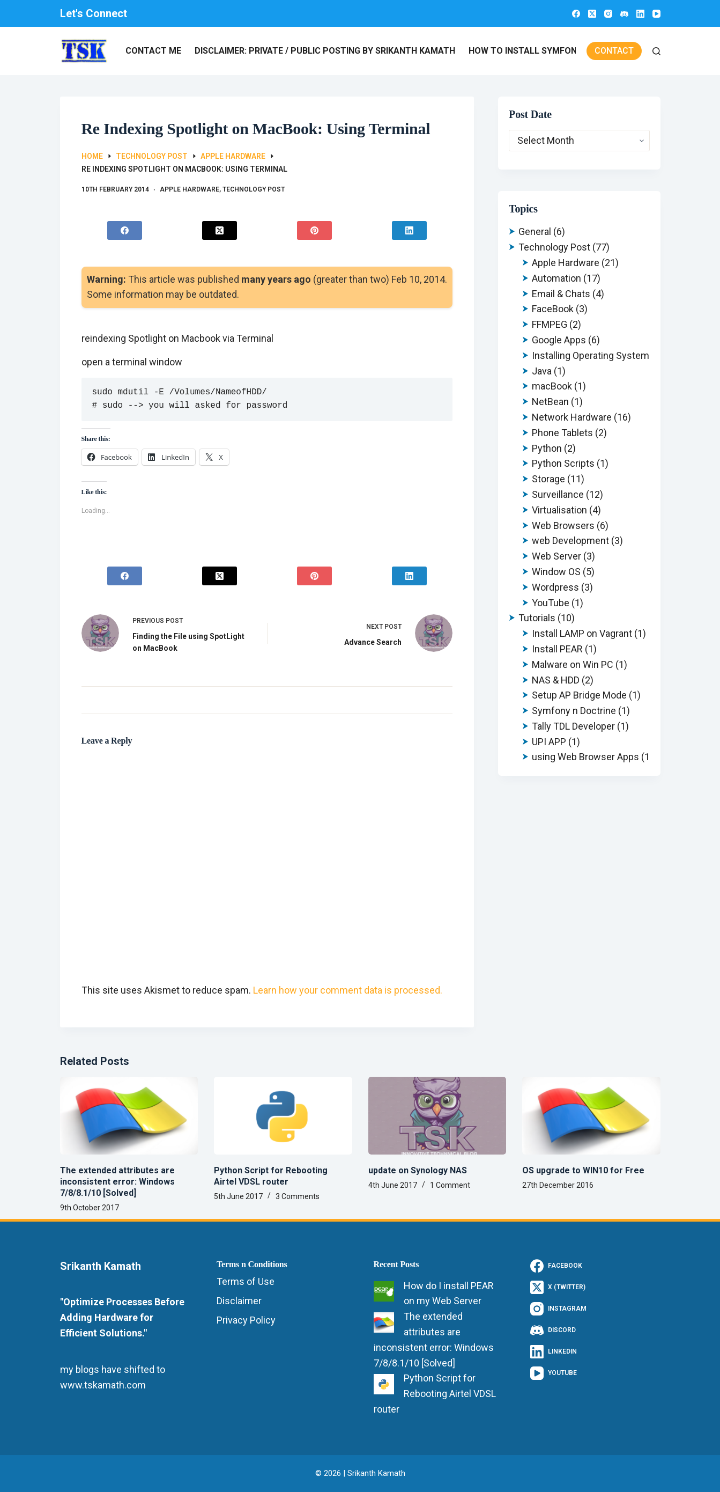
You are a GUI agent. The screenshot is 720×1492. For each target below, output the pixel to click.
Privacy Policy (246, 1320)
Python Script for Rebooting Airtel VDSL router (271, 1176)
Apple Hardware (189, 189)
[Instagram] (608, 14)
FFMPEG (549, 324)
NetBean (550, 401)
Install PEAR (557, 649)
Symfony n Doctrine (574, 710)
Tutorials (536, 617)
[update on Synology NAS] (437, 1116)
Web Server (556, 556)
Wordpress (555, 587)
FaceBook (553, 308)
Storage (548, 478)
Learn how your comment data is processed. (347, 990)
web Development (570, 540)
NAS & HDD (556, 680)
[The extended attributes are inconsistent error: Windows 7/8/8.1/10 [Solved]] (129, 1116)
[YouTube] (656, 14)
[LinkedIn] (640, 14)
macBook (552, 386)
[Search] (656, 51)
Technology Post (253, 189)
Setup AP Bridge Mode (579, 695)
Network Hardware (572, 417)
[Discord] (624, 14)
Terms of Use (245, 1281)
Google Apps (559, 340)
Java (542, 371)
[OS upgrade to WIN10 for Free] (591, 1116)
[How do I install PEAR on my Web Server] (384, 1291)
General (534, 231)
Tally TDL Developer (573, 726)
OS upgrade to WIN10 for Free (583, 1170)
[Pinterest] (314, 230)
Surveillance (558, 494)
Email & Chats (561, 293)
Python (547, 448)
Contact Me (153, 51)
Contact (614, 51)
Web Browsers (563, 525)
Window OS (556, 571)
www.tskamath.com (103, 1385)
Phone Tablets (562, 432)
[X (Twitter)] (592, 14)
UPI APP (549, 741)
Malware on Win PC (572, 664)
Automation (556, 278)
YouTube (550, 602)
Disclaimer (239, 1300)
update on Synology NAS (417, 1170)
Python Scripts (563, 463)
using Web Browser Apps (585, 756)
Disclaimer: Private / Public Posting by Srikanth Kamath (325, 51)
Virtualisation (559, 510)
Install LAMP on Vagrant (582, 633)
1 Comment (450, 1185)
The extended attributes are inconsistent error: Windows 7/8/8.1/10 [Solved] (117, 1181)
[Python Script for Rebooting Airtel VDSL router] (283, 1116)
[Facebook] (576, 14)
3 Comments (298, 1196)
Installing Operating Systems (593, 355)
